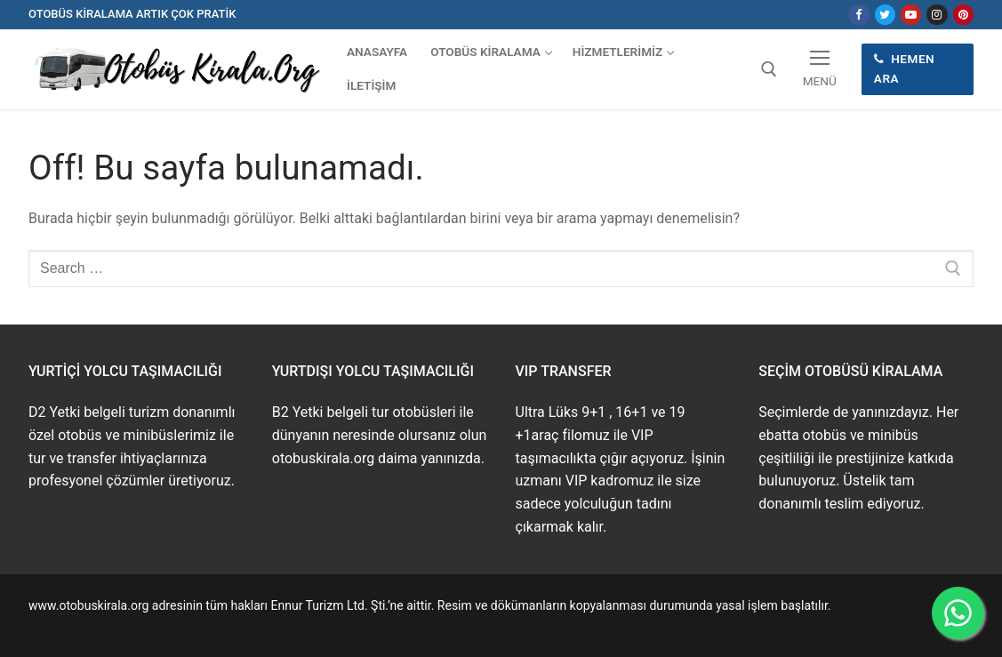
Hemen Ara (904, 68)
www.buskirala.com (82, 626)
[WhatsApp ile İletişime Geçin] (957, 612)
